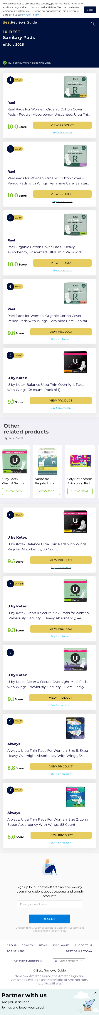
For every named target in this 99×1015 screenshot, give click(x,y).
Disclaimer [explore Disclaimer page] (61, 945)
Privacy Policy (30, 14)
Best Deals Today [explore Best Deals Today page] (79, 951)
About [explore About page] (11, 945)
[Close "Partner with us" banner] (95, 992)
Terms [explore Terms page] (43, 945)
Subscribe (49, 919)
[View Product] (49, 105)
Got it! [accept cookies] (90, 10)
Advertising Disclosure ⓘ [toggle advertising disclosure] (28, 960)
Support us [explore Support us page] (83, 945)
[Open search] (93, 24)
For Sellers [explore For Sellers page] (16, 951)
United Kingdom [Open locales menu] (69, 960)
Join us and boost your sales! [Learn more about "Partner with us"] (22, 1007)
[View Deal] (15, 471)
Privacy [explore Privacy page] (27, 945)
